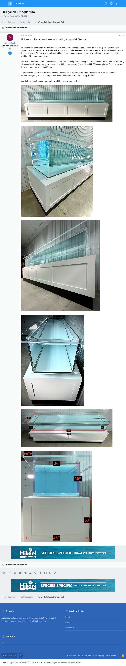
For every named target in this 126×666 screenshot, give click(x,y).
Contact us (69, 628)
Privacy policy (98, 655)
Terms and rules (84, 655)
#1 (123, 36)
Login (3, 642)
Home (67, 617)
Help (108, 655)
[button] (4, 3)
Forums (68, 622)
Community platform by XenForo (26, 662)
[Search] (122, 3)
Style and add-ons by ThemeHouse (67, 662)
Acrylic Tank (9, 16)
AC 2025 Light (9, 655)
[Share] (119, 35)
